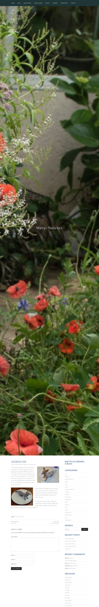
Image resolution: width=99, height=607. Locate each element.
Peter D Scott (68, 560)
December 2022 (68, 605)
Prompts (55, 3)
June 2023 (67, 590)
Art (65, 474)
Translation (71, 558)
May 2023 (67, 592)
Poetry (66, 502)
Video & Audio (38, 3)
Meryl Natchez (49, 227)
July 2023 (67, 587)
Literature (67, 494)
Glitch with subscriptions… (70, 546)
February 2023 (68, 600)
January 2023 (68, 603)
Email (13, 559)
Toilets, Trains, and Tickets (70, 541)
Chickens (67, 476)
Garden (66, 486)
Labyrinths (67, 492)
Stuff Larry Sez (68, 512)
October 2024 (68, 580)
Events (48, 3)
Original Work (68, 497)
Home (13, 3)
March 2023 (67, 597)
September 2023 (68, 582)
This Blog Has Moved (69, 538)
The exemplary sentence (70, 543)
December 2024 (68, 577)
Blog (19, 3)
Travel (66, 517)
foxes (23, 516)
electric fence (17, 516)
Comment (14, 537)
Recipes (66, 509)
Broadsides (64, 3)
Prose (66, 507)
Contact (73, 3)
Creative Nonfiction (69, 479)
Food (66, 484)
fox (20, 516)
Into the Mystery (72, 563)
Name (13, 555)
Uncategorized (68, 520)
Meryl (25, 464)
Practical (67, 504)
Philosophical (68, 499)
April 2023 (67, 595)
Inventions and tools (69, 489)
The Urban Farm (32, 464)
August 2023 (67, 585)
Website (13, 564)
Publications (27, 3)
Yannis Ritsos (68, 548)
